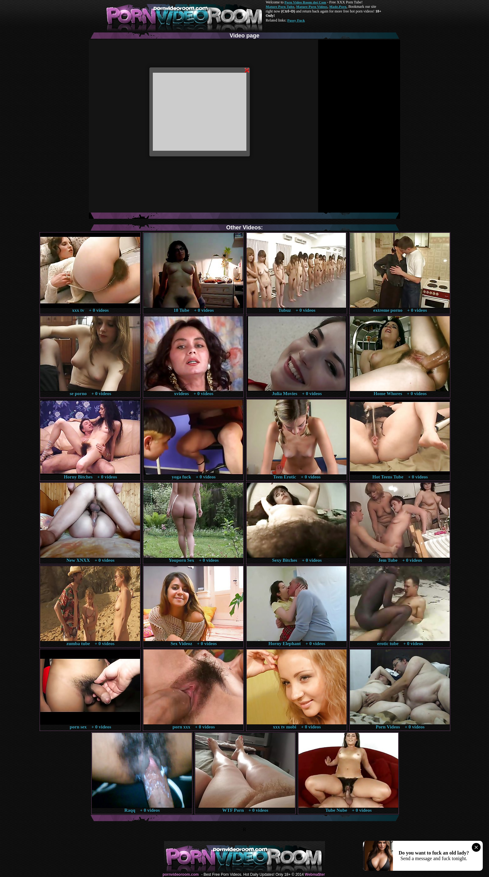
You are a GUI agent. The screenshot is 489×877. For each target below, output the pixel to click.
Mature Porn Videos (311, 6)
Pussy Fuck (296, 20)
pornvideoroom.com (180, 874)
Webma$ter (315, 874)
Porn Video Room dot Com (305, 2)
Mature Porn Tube (280, 6)
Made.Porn (337, 6)
